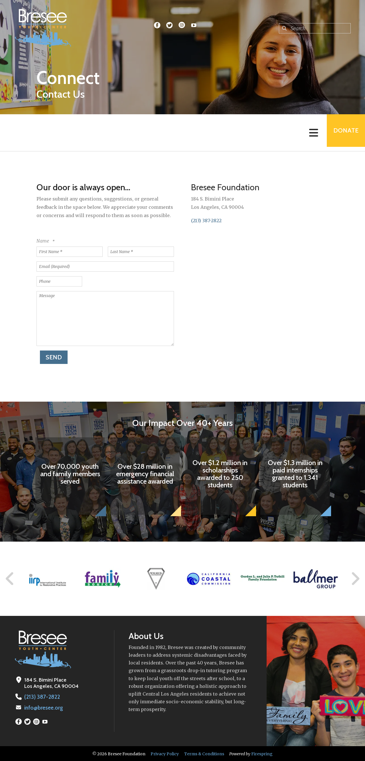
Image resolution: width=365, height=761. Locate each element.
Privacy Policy (165, 753)
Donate (343, 133)
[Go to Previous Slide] (10, 578)
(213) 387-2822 (206, 220)
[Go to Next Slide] (355, 578)
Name (43, 241)
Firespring (262, 753)
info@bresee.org (43, 707)
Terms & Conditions (204, 753)
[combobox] (315, 28)
